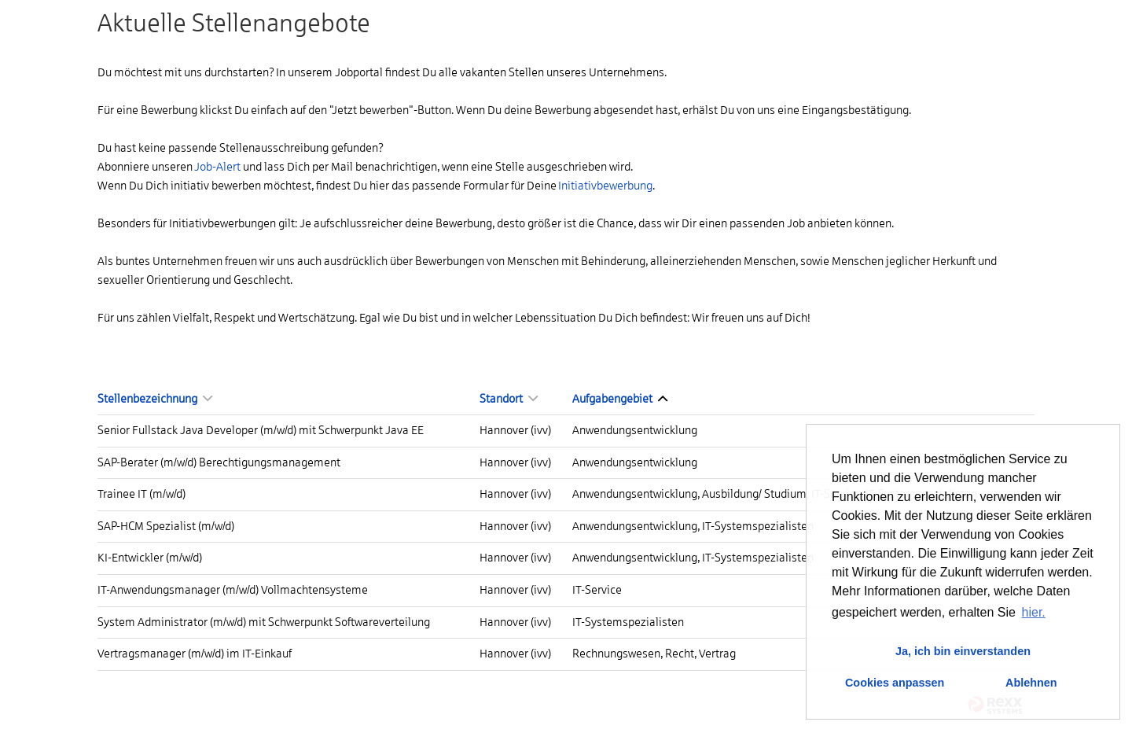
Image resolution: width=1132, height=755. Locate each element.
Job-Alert (217, 166)
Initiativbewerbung (605, 185)
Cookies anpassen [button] (894, 682)
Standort (509, 398)
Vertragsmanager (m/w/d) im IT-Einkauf (194, 653)
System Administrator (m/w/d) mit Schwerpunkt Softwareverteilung (263, 622)
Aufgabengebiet (619, 398)
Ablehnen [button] (1031, 682)
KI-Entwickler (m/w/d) (149, 557)
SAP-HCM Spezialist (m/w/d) (165, 526)
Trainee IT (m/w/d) (141, 494)
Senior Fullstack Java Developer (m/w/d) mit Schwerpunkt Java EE (260, 430)
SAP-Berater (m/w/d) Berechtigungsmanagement (218, 462)
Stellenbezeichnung (154, 398)
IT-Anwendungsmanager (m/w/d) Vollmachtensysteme (232, 590)
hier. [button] (1034, 612)
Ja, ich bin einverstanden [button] (963, 651)
